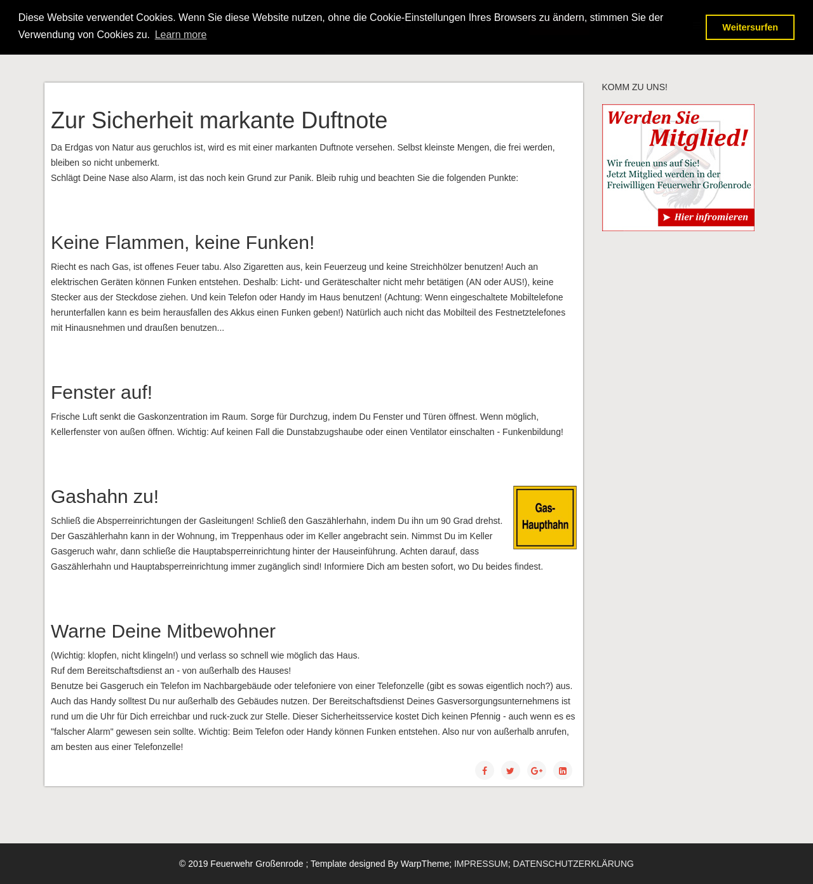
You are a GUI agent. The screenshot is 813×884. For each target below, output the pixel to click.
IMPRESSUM (481, 864)
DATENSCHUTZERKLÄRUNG (573, 864)
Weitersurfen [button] (750, 27)
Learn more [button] (181, 34)
